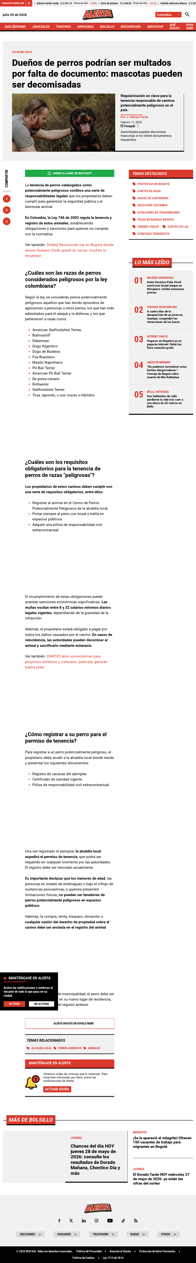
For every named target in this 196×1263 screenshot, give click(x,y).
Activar (14, 1004)
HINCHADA (85, 27)
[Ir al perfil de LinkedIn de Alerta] (84, 1220)
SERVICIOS (155, 27)
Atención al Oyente (120, 1251)
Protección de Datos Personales (157, 1251)
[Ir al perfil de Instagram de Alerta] (96, 1220)
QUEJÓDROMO (15, 27)
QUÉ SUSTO (175, 26)
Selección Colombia (152, 205)
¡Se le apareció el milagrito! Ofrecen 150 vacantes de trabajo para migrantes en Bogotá (162, 1142)
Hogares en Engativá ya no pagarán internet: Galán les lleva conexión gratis (164, 344)
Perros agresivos (68, 1048)
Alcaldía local (39, 1048)
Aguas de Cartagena (152, 198)
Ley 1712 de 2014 (113, 1257)
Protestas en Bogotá (153, 184)
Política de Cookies (84, 1257)
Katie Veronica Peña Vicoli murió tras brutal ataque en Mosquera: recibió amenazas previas (165, 287)
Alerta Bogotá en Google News (70, 1023)
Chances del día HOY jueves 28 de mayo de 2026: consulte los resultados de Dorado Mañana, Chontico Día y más (95, 1159)
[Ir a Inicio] (98, 14)
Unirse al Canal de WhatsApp (70, 173)
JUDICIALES (41, 27)
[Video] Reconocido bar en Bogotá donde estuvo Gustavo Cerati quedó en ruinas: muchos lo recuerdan (69, 250)
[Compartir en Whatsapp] (7, 221)
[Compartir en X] (7, 210)
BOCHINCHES (131, 27)
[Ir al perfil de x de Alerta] (71, 1220)
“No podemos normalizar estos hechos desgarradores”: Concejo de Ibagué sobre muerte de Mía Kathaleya (167, 372)
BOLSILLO (107, 27)
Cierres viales (148, 226)
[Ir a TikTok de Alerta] (123, 1220)
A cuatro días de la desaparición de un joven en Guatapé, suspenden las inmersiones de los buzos (165, 317)
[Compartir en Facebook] (7, 199)
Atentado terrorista (153, 233)
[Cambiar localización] (168, 14)
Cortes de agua (149, 191)
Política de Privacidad (88, 1251)
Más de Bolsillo (31, 1120)
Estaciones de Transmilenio (158, 212)
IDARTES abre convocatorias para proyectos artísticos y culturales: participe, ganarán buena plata (66, 661)
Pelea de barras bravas (155, 219)
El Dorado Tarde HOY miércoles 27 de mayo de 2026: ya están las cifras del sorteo (161, 1178)
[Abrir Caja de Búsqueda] (187, 14)
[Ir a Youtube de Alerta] (110, 1220)
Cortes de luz (178, 226)
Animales (91, 1048)
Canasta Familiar (13, 3)
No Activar (41, 1004)
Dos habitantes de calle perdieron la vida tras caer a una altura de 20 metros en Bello (165, 401)
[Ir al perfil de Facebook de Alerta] (59, 1220)
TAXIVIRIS (63, 27)
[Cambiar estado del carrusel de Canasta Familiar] (29, 3)
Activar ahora (57, 1089)
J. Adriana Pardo (137, 117)
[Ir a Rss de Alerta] (136, 1220)
